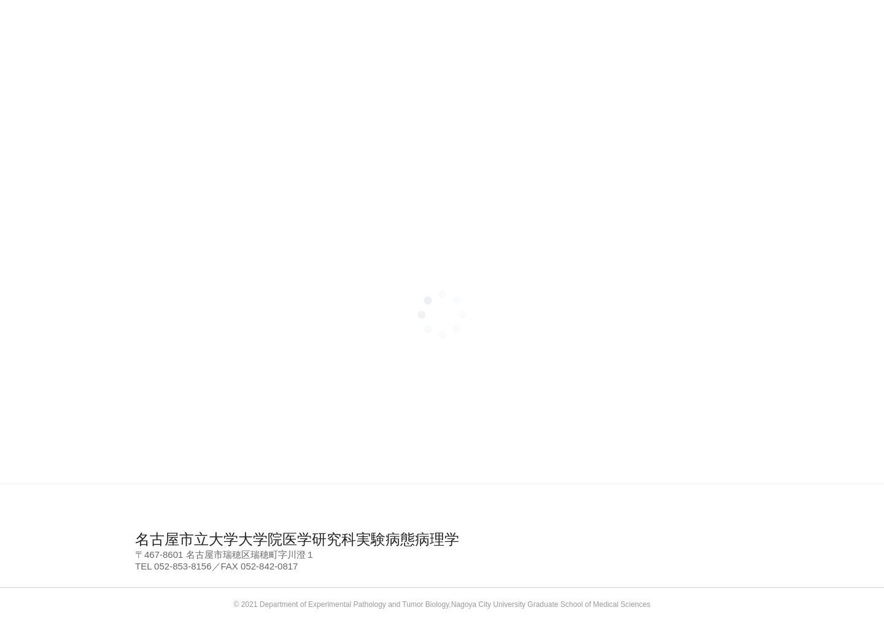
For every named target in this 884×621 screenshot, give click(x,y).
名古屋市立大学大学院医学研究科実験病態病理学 (297, 539)
